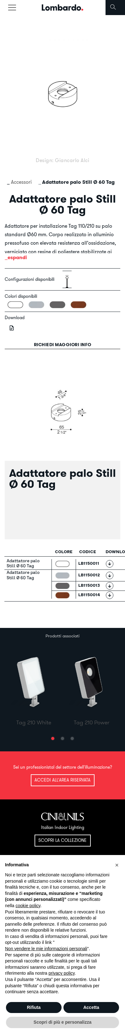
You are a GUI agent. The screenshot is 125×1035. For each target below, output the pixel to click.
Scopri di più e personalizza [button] (62, 1022)
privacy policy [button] (62, 973)
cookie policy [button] (27, 905)
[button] (52, 738)
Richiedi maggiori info (62, 344)
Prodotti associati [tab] (62, 636)
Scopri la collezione (62, 840)
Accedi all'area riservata (62, 780)
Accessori (21, 182)
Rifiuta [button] (34, 1007)
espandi (17, 257)
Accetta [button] (91, 1007)
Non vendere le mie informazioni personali (46, 948)
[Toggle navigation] (11, 7)
